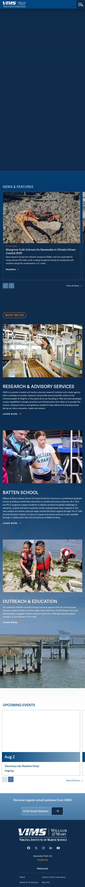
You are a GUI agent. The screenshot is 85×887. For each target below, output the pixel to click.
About (22, 877)
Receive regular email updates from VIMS (42, 800)
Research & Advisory (29, 882)
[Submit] (57, 811)
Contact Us (42, 860)
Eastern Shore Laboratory (53, 877)
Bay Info (45, 882)
